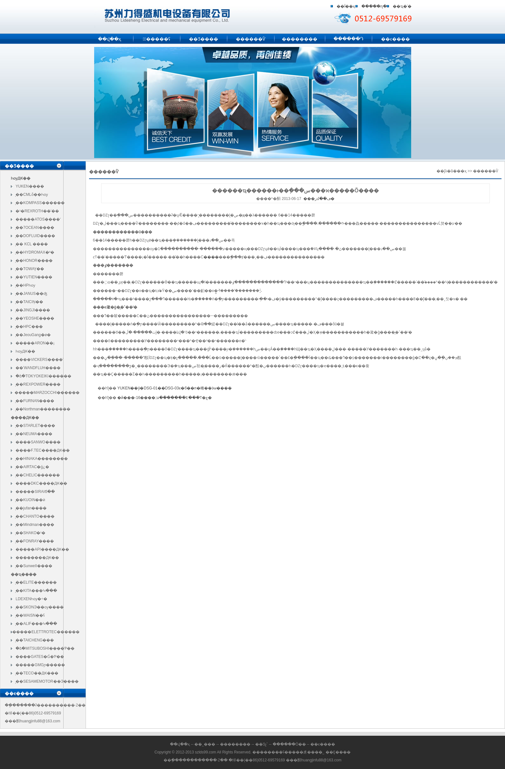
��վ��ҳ (109, 39)
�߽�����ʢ (156, 39)
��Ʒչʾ (261, 744)
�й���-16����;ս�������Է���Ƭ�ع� (164, 397)
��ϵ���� (395, 39)
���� (211, 257)
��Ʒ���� (203, 39)
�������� (299, 39)
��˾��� (204, 744)
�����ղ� (374, 6)
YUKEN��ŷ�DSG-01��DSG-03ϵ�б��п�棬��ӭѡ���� (174, 388)
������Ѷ (250, 39)
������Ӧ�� (290, 744)
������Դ (348, 38)
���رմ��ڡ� (318, 198)
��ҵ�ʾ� (402, 6)
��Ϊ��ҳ (346, 6)
